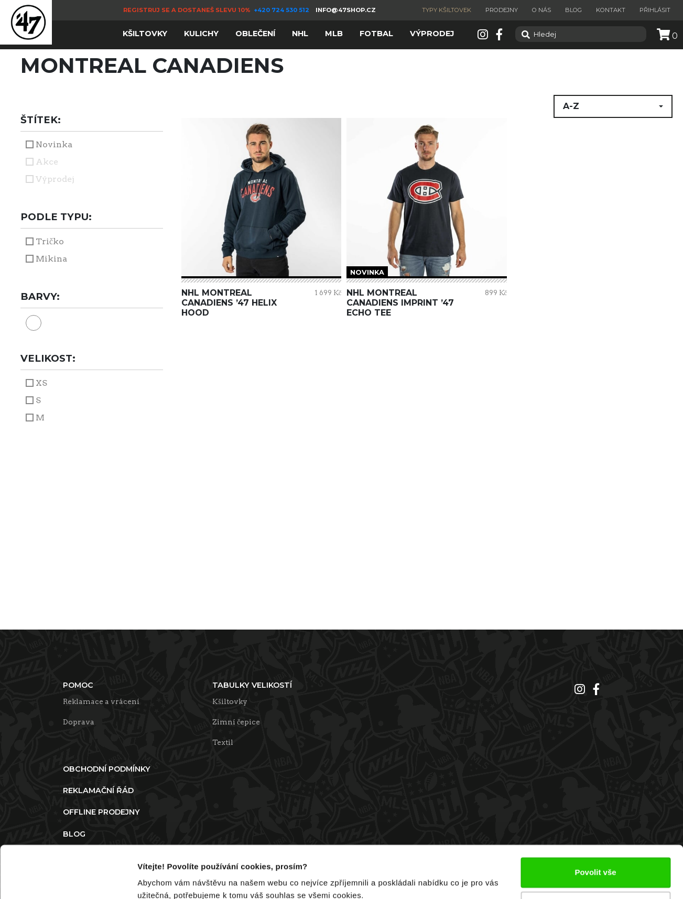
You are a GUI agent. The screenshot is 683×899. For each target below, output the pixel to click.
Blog (573, 10)
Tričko (50, 241)
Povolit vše (595, 826)
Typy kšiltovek (446, 10)
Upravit (596, 860)
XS (41, 383)
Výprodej (55, 179)
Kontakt (610, 10)
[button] (613, 106)
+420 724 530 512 (282, 10)
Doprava (78, 722)
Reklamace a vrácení (101, 701)
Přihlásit (654, 10)
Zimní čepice (236, 722)
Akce (47, 162)
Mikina (51, 259)
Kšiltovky (229, 701)
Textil (222, 742)
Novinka (54, 144)
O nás (541, 10)
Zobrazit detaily (166, 878)
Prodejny (501, 10)
